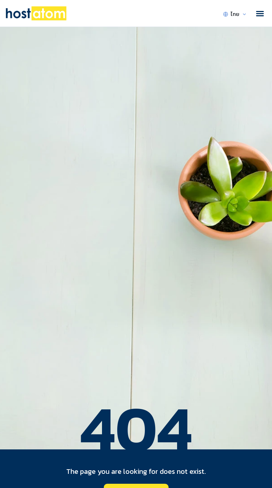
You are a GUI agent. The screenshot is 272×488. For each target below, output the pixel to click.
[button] (260, 13)
